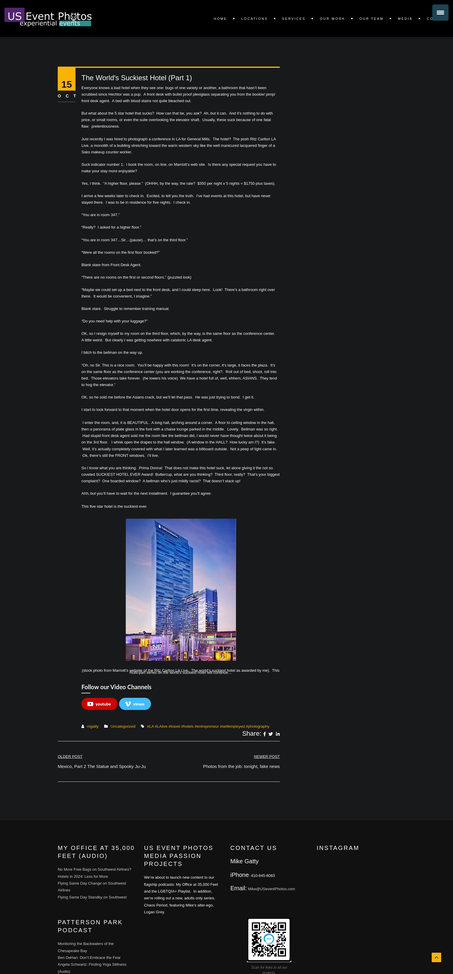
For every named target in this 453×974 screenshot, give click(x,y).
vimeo (134, 704)
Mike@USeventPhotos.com (271, 889)
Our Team (371, 18)
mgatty (93, 726)
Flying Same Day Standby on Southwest (92, 897)
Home (220, 18)
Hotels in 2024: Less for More (83, 876)
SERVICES (294, 18)
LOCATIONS (254, 18)
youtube (99, 704)
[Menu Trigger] (440, 12)
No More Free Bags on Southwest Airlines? (94, 869)
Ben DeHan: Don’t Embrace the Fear (89, 957)
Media (405, 18)
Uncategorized (123, 726)
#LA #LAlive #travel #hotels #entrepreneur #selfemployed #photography (208, 726)
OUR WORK (332, 18)
